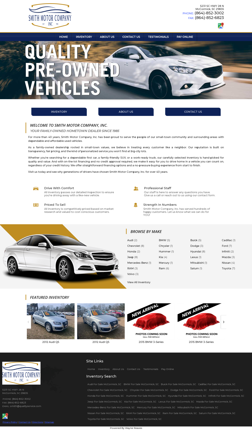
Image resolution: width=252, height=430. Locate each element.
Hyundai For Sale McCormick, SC (187, 395)
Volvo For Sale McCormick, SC (144, 419)
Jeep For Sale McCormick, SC (104, 401)
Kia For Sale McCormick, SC (140, 401)
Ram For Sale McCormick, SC (180, 413)
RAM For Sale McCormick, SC (143, 413)
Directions (37, 422)
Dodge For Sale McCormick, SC (188, 390)
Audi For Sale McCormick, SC (104, 384)
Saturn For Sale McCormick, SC (217, 413)
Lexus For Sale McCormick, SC (176, 401)
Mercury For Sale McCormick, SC (156, 407)
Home (91, 369)
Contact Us (25, 422)
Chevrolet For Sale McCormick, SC (107, 390)
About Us (118, 369)
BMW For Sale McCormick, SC (141, 384)
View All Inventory (138, 282)
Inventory (104, 369)
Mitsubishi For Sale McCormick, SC (197, 407)
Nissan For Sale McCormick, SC (105, 413)
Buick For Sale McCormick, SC (178, 384)
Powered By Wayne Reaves (126, 428)
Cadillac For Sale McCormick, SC (216, 384)
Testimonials (150, 369)
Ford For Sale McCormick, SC (226, 390)
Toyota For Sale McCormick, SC (105, 419)
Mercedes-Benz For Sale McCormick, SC (111, 407)
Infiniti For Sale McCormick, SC (226, 395)
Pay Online (167, 369)
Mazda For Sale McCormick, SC (214, 401)
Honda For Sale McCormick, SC (105, 395)
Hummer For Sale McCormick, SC (146, 395)
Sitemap (49, 422)
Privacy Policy (10, 422)
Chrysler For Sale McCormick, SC (149, 390)
